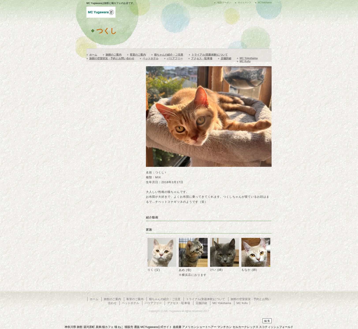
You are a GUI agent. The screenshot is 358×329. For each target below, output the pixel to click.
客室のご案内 (138, 54)
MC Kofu (245, 61)
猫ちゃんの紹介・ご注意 (168, 54)
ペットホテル (150, 58)
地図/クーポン (224, 2)
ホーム (93, 54)
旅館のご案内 (113, 54)
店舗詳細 (226, 58)
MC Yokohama (249, 58)
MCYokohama (265, 2)
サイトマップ (244, 2)
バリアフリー (175, 58)
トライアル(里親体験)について (210, 54)
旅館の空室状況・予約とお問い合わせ (111, 58)
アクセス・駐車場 (201, 58)
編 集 (267, 320)
